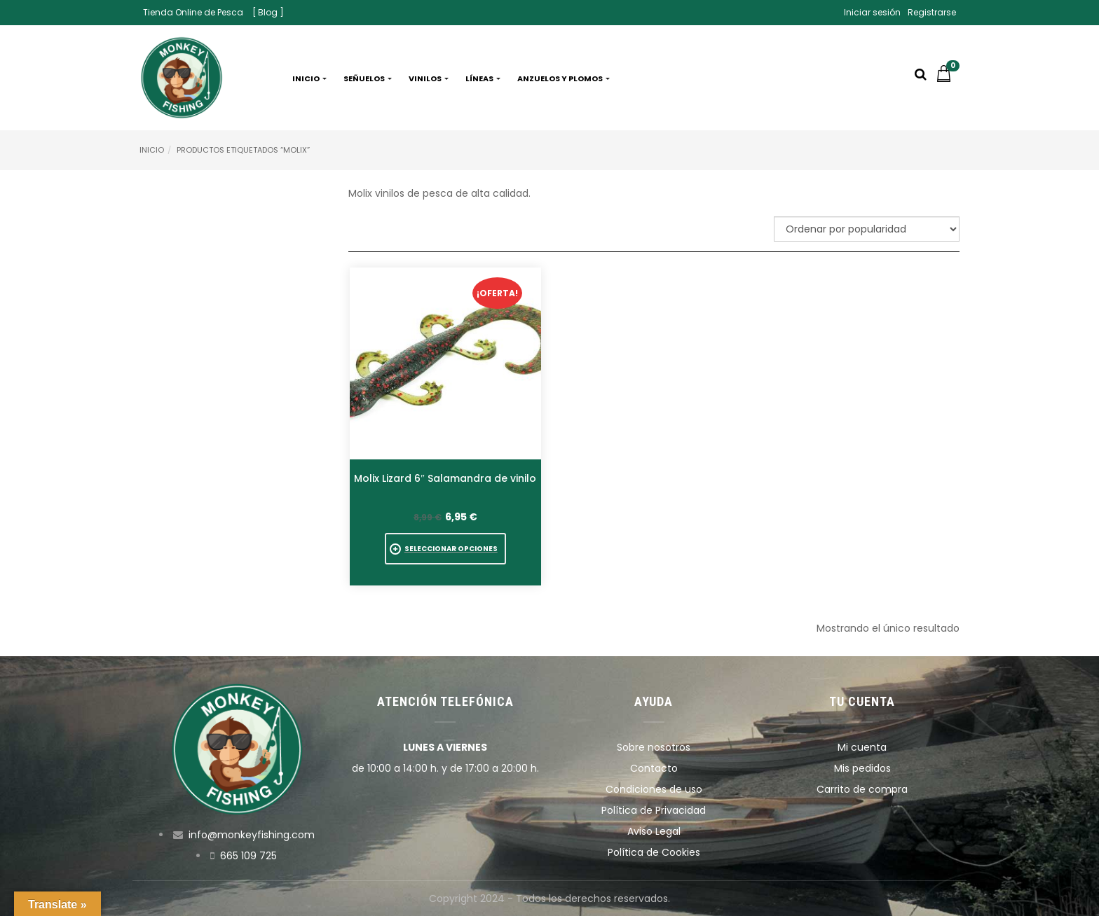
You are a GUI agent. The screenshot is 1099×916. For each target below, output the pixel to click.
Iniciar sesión (872, 12)
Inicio (309, 78)
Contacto (654, 768)
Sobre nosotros (653, 747)
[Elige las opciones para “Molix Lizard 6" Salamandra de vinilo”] (445, 548)
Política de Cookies (654, 852)
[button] (948, 78)
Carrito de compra (862, 789)
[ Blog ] (268, 12)
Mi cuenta (862, 747)
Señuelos (367, 78)
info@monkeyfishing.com (252, 835)
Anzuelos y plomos (563, 78)
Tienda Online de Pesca (193, 12)
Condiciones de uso (654, 789)
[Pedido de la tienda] (867, 229)
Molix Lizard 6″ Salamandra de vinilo (445, 478)
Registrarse (932, 12)
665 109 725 (248, 856)
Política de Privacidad (653, 810)
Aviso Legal (654, 831)
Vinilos (429, 78)
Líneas (482, 78)
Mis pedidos (862, 768)
